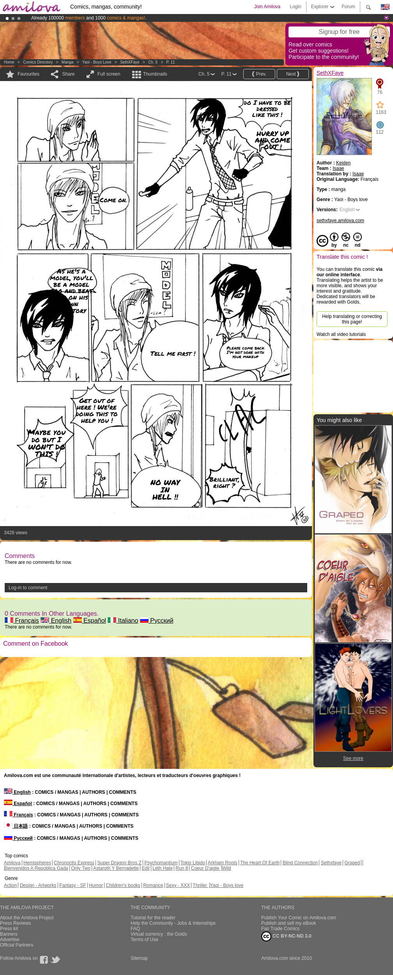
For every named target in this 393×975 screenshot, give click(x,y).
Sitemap (139, 958)
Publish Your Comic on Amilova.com (298, 917)
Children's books (123, 885)
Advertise (9, 939)
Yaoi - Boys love (97, 62)
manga (68, 62)
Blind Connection (300, 862)
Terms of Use (144, 939)
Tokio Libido (193, 862)
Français (22, 620)
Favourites (28, 74)
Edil (146, 868)
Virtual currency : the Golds (159, 934)
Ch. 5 (153, 62)
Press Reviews (15, 923)
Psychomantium (160, 862)
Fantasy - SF (72, 885)
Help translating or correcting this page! (352, 319)
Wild (226, 868)
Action (10, 885)
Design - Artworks (38, 885)
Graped (352, 862)
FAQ (135, 928)
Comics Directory (38, 62)
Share (68, 74)
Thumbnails (155, 74)
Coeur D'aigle (206, 868)
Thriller (200, 885)
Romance (153, 885)
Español (89, 620)
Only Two (80, 868)
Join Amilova (267, 6)
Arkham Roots (222, 862)
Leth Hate (162, 868)
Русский (156, 620)
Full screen (108, 74)
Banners (9, 934)
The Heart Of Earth (260, 862)
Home (9, 62)
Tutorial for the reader (153, 917)
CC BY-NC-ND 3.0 (286, 936)
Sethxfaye (331, 862)
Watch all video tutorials (341, 334)
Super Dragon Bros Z (119, 862)
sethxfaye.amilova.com (340, 220)
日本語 (16, 826)
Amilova (12, 862)
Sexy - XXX (178, 885)
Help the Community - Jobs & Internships (173, 923)
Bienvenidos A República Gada (36, 868)
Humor (96, 885)
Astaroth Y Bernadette (116, 868)
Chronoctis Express (74, 862)
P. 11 (170, 62)
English (56, 620)
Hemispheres (37, 862)
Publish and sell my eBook (288, 923)
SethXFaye (129, 62)
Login (295, 6)
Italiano (123, 620)
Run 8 (181, 868)
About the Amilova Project (26, 917)
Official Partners (16, 945)
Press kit (9, 928)
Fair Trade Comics (280, 928)
